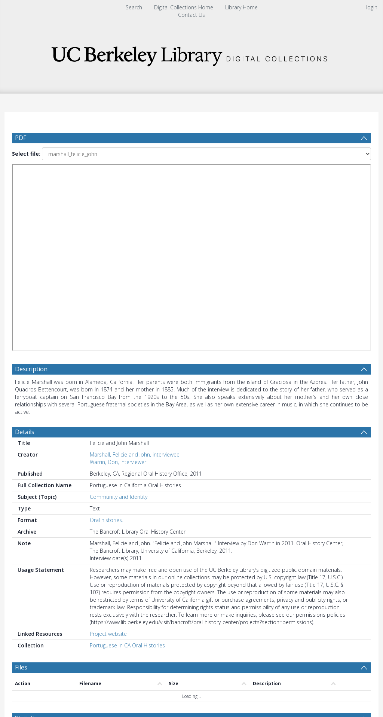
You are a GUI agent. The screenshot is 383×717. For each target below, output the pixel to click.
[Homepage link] (191, 54)
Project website (108, 633)
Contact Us (191, 14)
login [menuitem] (371, 7)
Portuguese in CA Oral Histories (127, 645)
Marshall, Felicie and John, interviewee (135, 454)
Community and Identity (118, 496)
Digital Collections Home (183, 7)
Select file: (26, 153)
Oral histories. (106, 520)
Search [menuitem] (134, 7)
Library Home (241, 7)
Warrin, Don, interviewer (118, 462)
